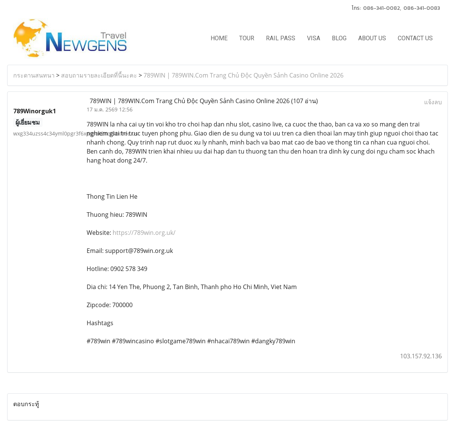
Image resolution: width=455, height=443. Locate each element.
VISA (313, 38)
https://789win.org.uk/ (143, 232)
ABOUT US (372, 38)
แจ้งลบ (433, 102)
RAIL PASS (280, 38)
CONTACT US (415, 38)
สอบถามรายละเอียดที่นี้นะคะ (99, 75)
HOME (219, 38)
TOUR (246, 38)
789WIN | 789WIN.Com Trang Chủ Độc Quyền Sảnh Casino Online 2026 (244, 75)
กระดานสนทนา (34, 75)
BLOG (339, 38)
